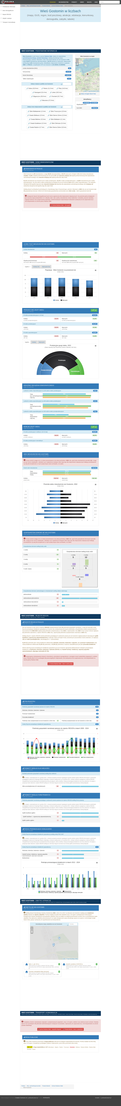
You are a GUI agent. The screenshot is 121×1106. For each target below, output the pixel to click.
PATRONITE (46, 1091)
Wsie (96, 2)
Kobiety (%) (36, 266)
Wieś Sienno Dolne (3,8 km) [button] (56, 127)
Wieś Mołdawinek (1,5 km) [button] (37, 111)
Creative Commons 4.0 (21, 1091)
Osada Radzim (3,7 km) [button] (36, 127)
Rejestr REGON (7, 14)
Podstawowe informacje (9, 6)
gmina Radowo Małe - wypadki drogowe (49, 1023)
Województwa (64, 2)
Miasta (89, 2)
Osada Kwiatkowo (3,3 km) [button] (37, 123)
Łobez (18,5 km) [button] (56, 92)
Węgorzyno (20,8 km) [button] (38, 96)
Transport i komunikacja (9, 22)
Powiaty (74, 2)
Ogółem (27, 341)
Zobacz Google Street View (88, 93)
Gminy (82, 2)
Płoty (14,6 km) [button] (62, 88)
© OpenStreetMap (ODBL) (93, 91)
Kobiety (34, 341)
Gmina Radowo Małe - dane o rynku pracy (60, 662)
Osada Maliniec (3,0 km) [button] (37, 119)
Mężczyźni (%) (46, 266)
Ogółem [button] (27, 266)
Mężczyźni (41, 341)
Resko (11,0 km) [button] (47, 88)
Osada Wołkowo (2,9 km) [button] (36, 115)
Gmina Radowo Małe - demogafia (60, 205)
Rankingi (53, 2)
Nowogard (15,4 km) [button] (39, 92)
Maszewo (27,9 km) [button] (47, 100)
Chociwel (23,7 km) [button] (56, 96)
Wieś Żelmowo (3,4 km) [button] (58, 123)
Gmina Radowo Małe (57, 5)
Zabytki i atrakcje (7, 18)
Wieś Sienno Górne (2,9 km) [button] (57, 115)
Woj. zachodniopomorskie (33, 5)
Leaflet (85, 91)
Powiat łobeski (46, 5)
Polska (23, 5)
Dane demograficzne (8, 10)
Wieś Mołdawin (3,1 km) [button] (57, 119)
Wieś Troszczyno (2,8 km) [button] (57, 111)
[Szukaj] (109, 2)
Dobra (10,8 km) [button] (32, 88)
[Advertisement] (111, 34)
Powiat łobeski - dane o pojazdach (73, 1023)
